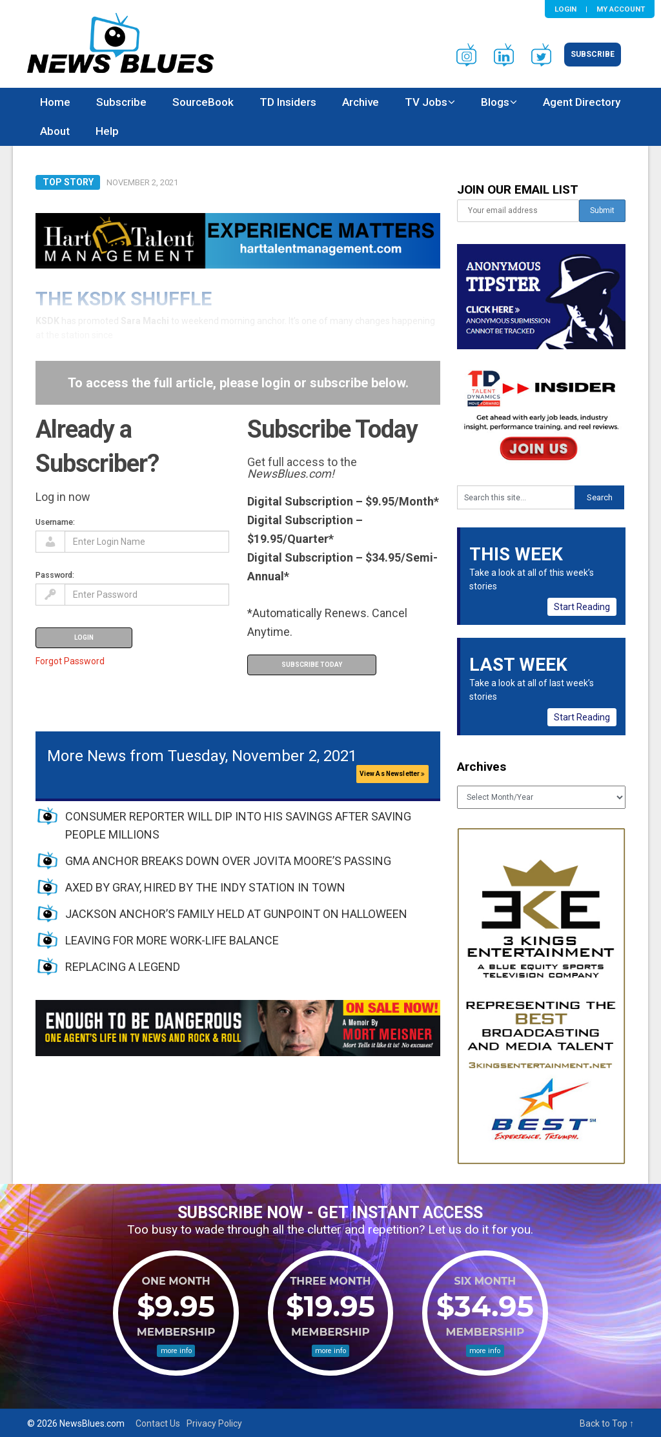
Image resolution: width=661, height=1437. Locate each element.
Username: (55, 522)
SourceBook (203, 102)
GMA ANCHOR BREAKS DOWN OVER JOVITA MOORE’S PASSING (228, 861)
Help (107, 131)
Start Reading (582, 607)
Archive (360, 102)
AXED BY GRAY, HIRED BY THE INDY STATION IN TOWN (205, 887)
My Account (620, 9)
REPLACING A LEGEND (122, 966)
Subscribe (593, 54)
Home (55, 102)
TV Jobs (426, 102)
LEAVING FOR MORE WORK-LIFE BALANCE (172, 940)
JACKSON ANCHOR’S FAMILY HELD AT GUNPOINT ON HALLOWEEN (236, 914)
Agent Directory (581, 102)
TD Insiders (287, 102)
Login (565, 9)
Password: (55, 575)
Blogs (495, 102)
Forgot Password (70, 661)
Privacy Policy (214, 1423)
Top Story (68, 182)
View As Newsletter (392, 773)
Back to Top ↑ (607, 1423)
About (55, 131)
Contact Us (158, 1423)
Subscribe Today (311, 664)
